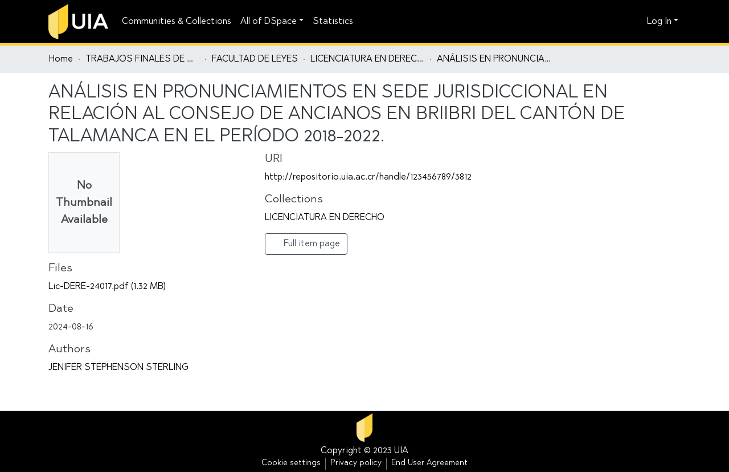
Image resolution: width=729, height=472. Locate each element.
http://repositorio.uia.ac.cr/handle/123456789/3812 (368, 177)
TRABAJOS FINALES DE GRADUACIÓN (142, 59)
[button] (635, 22)
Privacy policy (356, 463)
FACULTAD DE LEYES (255, 59)
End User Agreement (429, 463)
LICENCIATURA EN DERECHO (367, 59)
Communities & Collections (176, 21)
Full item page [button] (306, 243)
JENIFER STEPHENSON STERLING (118, 367)
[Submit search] (618, 21)
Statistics (333, 21)
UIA (401, 450)
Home (61, 59)
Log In (659, 21)
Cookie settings (291, 463)
